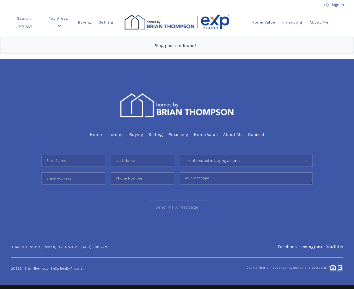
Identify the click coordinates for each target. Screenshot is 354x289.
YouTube (334, 246)
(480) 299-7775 (94, 247)
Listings (115, 134)
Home (96, 134)
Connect (256, 134)
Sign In (334, 4)
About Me (318, 22)
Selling (106, 22)
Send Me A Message (177, 207)
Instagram (311, 246)
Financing (292, 22)
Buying (85, 22)
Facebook (287, 246)
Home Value (263, 22)
